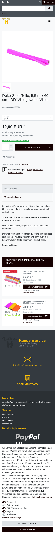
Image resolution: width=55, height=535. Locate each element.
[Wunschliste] (40, 2)
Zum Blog (3, 13)
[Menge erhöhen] (11, 145)
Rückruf (5, 417)
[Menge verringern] (11, 149)
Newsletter (7, 423)
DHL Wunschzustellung (17, 508)
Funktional (11, 514)
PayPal (10, 511)
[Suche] (49, 8)
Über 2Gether (8, 414)
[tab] (27, 188)
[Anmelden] (3, 2)
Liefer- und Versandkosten (14, 405)
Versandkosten (24, 164)
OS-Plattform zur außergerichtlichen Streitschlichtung (26, 402)
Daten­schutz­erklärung (42, 497)
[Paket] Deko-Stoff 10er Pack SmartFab (34, 272)
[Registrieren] (8, 2)
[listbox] (12, 279)
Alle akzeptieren (27, 529)
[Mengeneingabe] (5, 147)
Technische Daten (12, 197)
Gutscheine (7, 420)
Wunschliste (9, 157)
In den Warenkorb (38, 147)
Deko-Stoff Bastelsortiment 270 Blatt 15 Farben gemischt (35, 302)
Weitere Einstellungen (12, 517)
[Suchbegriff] (23, 8)
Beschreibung (10, 188)
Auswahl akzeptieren (27, 523)
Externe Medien (14, 505)
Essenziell (11, 502)
